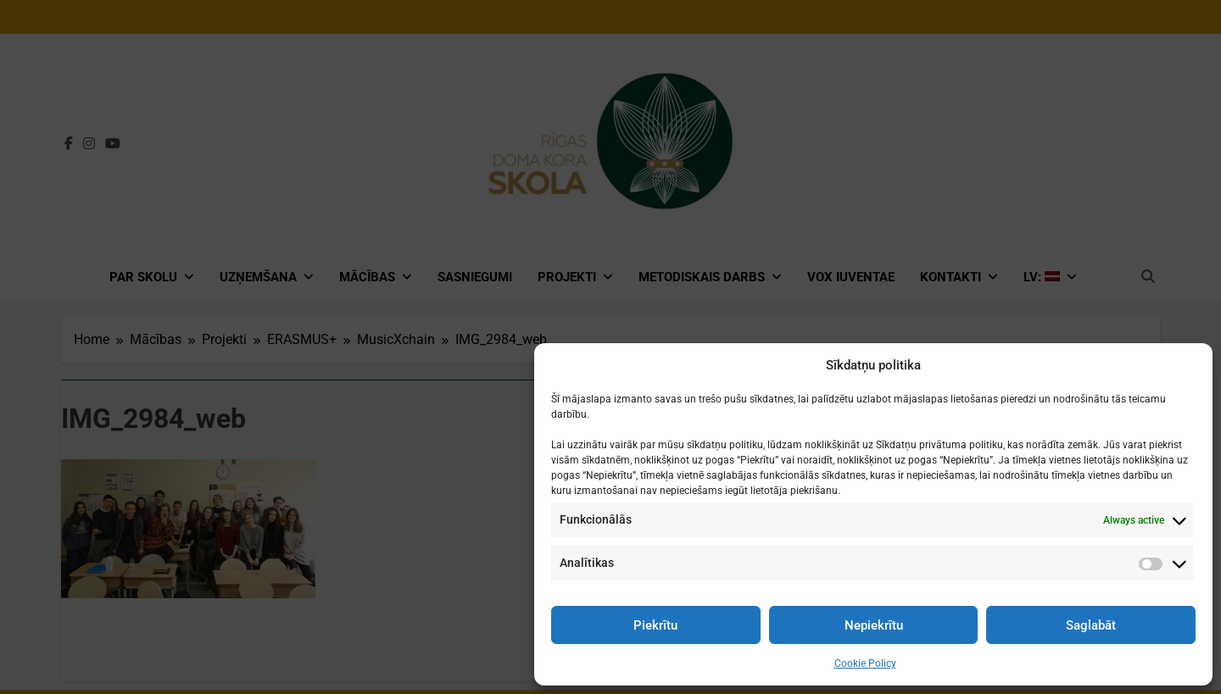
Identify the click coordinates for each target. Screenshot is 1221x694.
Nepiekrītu (874, 625)
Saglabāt (1091, 625)
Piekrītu (655, 625)
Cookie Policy (865, 663)
